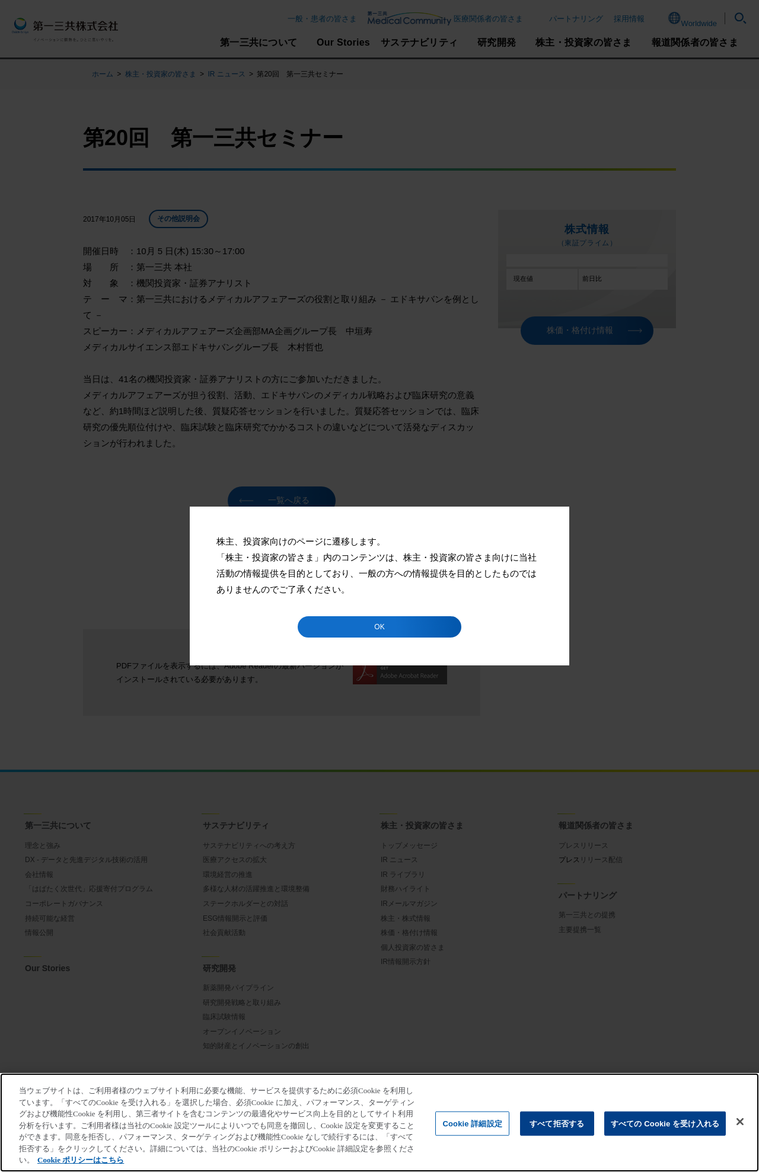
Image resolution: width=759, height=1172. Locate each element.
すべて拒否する (557, 1123)
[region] (379, 1122)
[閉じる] (740, 1122)
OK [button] (379, 627)
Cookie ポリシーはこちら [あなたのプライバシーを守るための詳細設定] (80, 1159)
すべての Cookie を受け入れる (665, 1123)
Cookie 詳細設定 (472, 1123)
